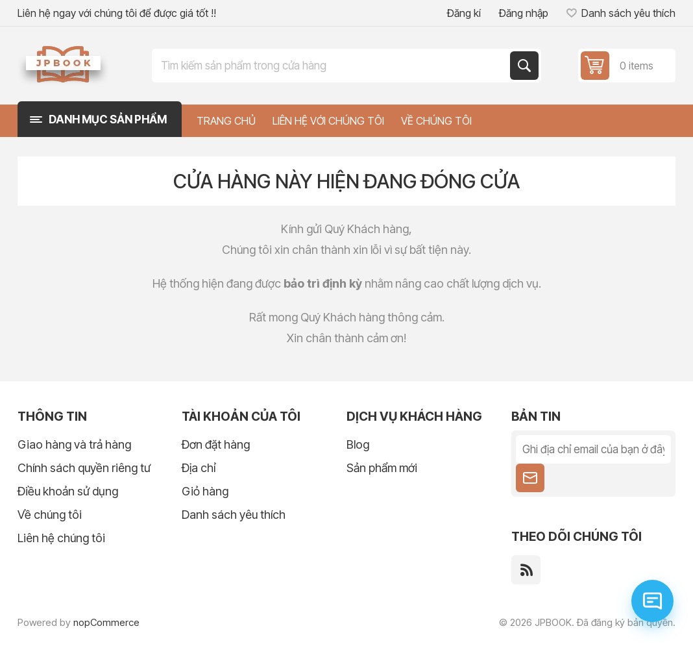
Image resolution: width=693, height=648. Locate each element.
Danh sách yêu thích (234, 514)
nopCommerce (106, 622)
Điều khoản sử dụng (68, 491)
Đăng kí (464, 12)
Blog (357, 444)
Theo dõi (530, 478)
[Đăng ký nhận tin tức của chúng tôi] (594, 449)
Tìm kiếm (524, 65)
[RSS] (526, 569)
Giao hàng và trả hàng (74, 444)
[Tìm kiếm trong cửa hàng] (332, 65)
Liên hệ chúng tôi (61, 538)
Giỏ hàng (205, 491)
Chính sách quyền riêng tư (84, 468)
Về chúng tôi (50, 514)
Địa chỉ (198, 468)
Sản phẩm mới (381, 468)
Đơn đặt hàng (216, 444)
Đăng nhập (523, 12)
